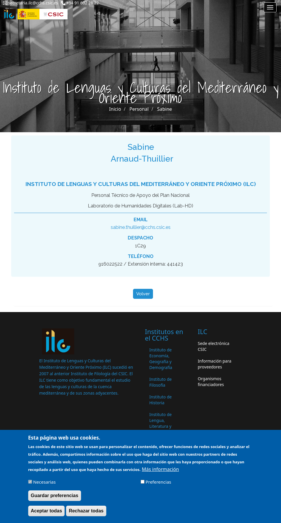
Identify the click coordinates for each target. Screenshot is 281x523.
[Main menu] (270, 7)
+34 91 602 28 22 (82, 3)
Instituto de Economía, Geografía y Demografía (160, 358)
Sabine (164, 109)
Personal (139, 109)
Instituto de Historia (160, 399)
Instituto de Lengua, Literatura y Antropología (162, 423)
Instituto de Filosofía (160, 382)
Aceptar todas (46, 514)
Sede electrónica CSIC (214, 346)
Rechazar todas (86, 514)
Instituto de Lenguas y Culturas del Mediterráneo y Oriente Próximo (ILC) (141, 184)
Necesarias (44, 486)
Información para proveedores (214, 364)
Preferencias (158, 486)
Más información (160, 473)
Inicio (115, 109)
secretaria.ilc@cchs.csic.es (33, 3)
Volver (143, 293)
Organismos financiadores (211, 381)
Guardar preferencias (54, 499)
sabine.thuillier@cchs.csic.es (141, 227)
